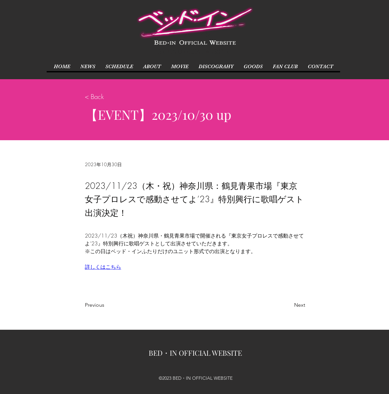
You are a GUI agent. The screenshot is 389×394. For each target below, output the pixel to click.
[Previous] (106, 305)
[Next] (289, 305)
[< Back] (106, 96)
